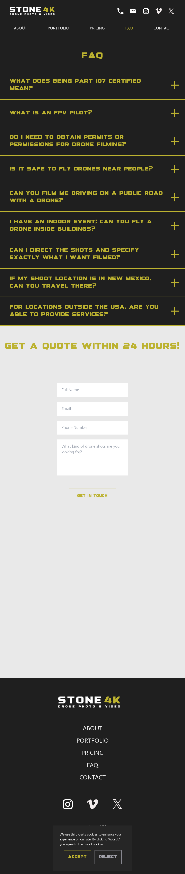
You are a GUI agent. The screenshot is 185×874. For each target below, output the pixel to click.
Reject (108, 857)
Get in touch (92, 496)
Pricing (97, 28)
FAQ (129, 28)
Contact (162, 28)
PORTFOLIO (93, 740)
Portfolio (58, 28)
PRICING (92, 753)
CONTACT (92, 777)
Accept (77, 857)
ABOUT (92, 728)
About (20, 28)
